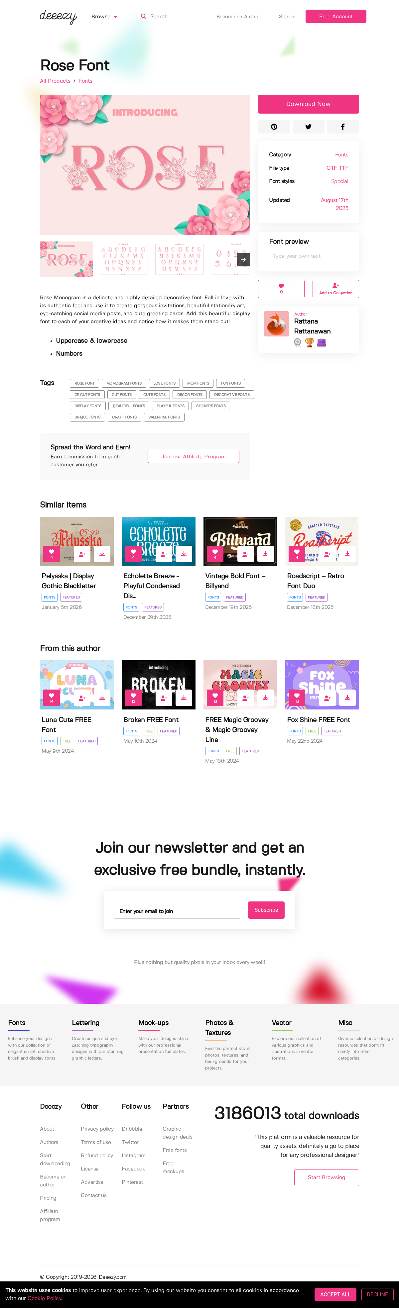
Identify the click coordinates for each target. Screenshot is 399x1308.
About (47, 1129)
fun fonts (231, 383)
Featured (71, 597)
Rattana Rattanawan (312, 327)
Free (67, 741)
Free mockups (173, 1167)
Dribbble (132, 1129)
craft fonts (124, 417)
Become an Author (242, 17)
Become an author (53, 1180)
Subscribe (266, 910)
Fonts (85, 81)
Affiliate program (50, 1215)
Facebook (133, 1169)
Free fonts (175, 1150)
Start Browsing (326, 1177)
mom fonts (198, 383)
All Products (56, 81)
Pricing (48, 1198)
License (90, 1169)
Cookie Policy (44, 1298)
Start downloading (55, 1159)
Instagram (134, 1155)
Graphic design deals (177, 1133)
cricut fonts (87, 395)
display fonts (87, 406)
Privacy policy (97, 1129)
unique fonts (87, 417)
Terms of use (96, 1142)
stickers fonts (210, 406)
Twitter (130, 1142)
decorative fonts (231, 395)
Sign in (287, 17)
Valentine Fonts (164, 417)
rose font (84, 383)
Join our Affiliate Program (193, 456)
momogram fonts (124, 383)
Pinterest (132, 1182)
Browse (110, 17)
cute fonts (154, 395)
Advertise (92, 1182)
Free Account (336, 16)
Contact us (93, 1195)
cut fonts (122, 395)
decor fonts (189, 395)
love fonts (164, 383)
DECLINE (377, 1294)
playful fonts (171, 406)
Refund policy (97, 1155)
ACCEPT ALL (335, 1294)
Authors (49, 1142)
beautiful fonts (129, 406)
